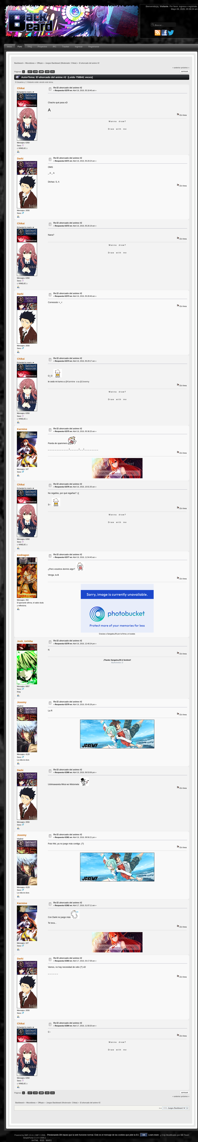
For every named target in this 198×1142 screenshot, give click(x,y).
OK (144, 1135)
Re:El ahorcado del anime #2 (67, 88)
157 (30, 72)
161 (52, 72)
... (26, 72)
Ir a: (160, 1108)
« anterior (176, 68)
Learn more (153, 1135)
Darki (20, 158)
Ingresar (79, 46)
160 (47, 72)
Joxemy (21, 702)
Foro (20, 46)
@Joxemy (84, 381)
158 (35, 72)
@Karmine (70, 381)
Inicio (9, 46)
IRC (54, 46)
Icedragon (23, 555)
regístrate (192, 6)
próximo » (185, 68)
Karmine (22, 429)
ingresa (182, 6)
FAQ (30, 46)
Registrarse (93, 46)
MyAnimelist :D (117, 663)
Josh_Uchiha (25, 641)
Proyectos (42, 46)
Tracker (65, 46)
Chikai (73, 63)
